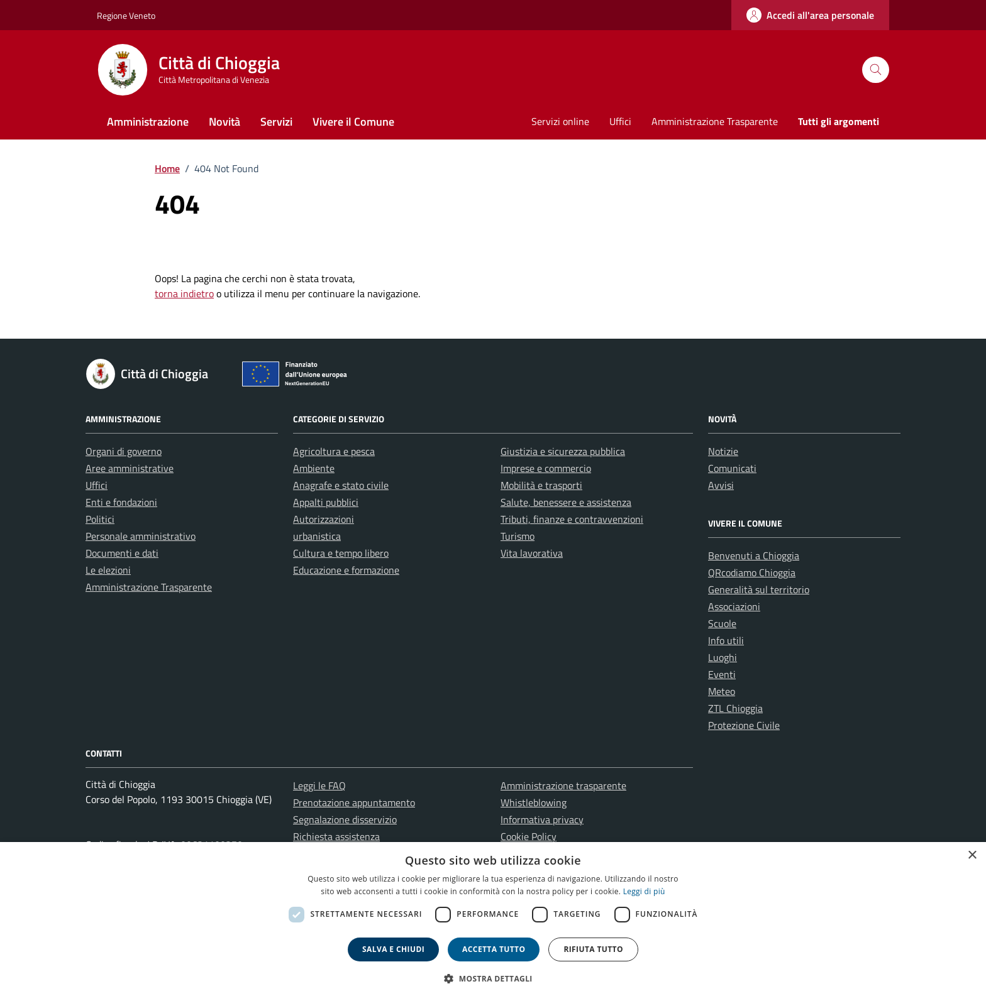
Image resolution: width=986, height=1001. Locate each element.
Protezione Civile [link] (744, 725)
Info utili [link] (726, 640)
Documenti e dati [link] (122, 553)
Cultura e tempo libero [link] (341, 553)
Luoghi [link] (722, 657)
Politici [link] (100, 519)
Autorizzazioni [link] (323, 519)
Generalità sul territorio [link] (758, 589)
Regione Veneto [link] (126, 15)
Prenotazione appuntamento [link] (354, 802)
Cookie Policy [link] (529, 836)
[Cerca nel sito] (875, 70)
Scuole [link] (722, 623)
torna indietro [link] (184, 293)
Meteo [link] (721, 691)
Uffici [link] (620, 121)
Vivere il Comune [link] (353, 121)
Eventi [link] (722, 674)
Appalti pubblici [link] (325, 502)
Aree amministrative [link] (130, 468)
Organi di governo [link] (124, 451)
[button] (493, 978)
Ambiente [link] (314, 468)
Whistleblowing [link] (534, 802)
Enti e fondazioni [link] (121, 502)
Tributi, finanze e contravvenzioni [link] (572, 519)
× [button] (972, 855)
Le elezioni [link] (108, 569)
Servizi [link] (276, 121)
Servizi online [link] (560, 121)
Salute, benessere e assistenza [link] (566, 502)
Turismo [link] (518, 536)
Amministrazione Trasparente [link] (714, 121)
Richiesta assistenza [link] (336, 836)
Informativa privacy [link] (542, 819)
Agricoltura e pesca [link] (334, 451)
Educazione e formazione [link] (346, 569)
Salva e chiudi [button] (393, 949)
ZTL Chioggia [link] (735, 708)
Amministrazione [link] (148, 121)
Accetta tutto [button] (493, 949)
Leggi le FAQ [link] (319, 785)
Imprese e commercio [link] (546, 468)
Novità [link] (224, 121)
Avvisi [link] (721, 485)
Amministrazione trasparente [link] (563, 785)
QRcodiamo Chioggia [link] (751, 572)
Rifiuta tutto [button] (593, 949)
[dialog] (493, 921)
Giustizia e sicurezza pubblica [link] (563, 451)
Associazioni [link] (734, 606)
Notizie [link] (723, 451)
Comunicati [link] (732, 468)
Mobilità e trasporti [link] (541, 485)
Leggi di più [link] (644, 891)
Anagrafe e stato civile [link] (341, 485)
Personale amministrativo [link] (141, 536)
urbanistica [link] (317, 536)
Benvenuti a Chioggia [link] (753, 555)
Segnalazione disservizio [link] (345, 819)
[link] (810, 15)
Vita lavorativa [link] (532, 553)
